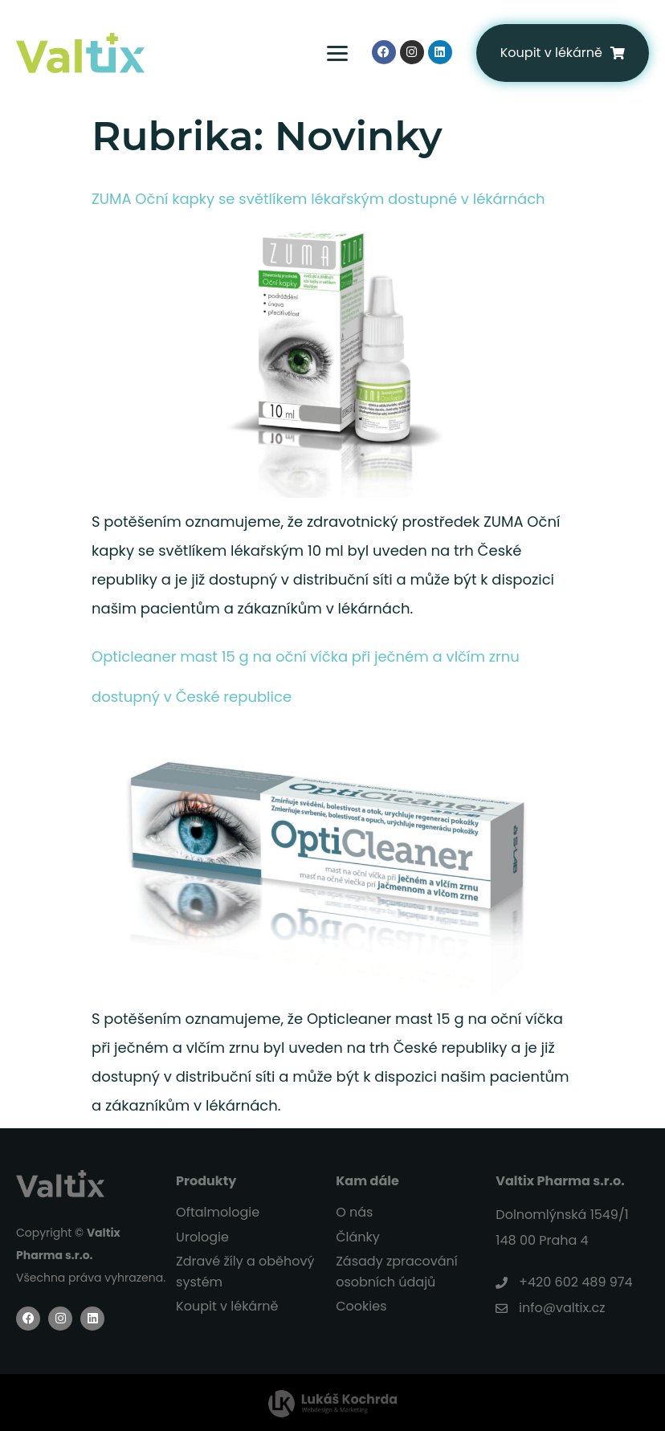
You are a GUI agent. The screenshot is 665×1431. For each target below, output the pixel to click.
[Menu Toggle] (325, 53)
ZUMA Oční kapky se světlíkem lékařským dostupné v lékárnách (318, 199)
